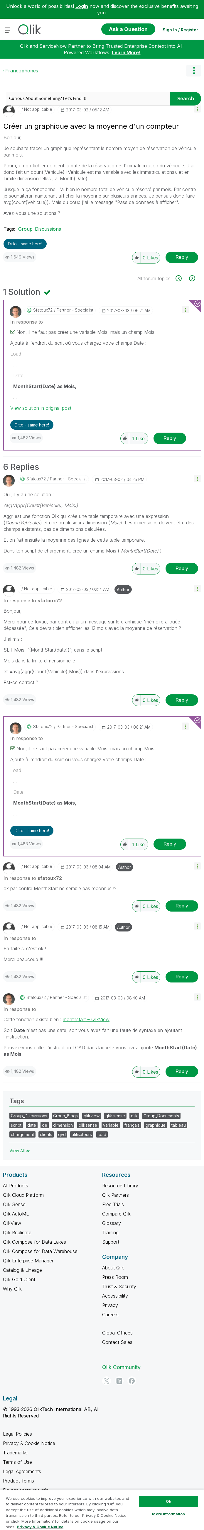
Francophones (21, 71)
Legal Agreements (22, 1471)
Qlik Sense (14, 1204)
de (44, 1125)
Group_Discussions (39, 229)
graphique (156, 1125)
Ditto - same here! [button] (25, 243)
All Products (15, 1186)
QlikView (12, 1223)
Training (110, 1232)
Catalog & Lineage (22, 1270)
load (102, 1134)
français (132, 1125)
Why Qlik (12, 1289)
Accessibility (115, 1296)
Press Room (115, 1277)
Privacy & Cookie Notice (29, 1443)
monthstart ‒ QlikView (86, 1019)
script (16, 1125)
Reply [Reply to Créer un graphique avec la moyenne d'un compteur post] (182, 257)
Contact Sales (117, 1342)
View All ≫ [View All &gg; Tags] (19, 1150)
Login (81, 6)
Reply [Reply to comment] (169, 438)
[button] (197, 109)
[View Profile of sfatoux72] (43, 310)
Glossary (111, 1223)
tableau (178, 1125)
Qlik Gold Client (19, 1279)
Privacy (110, 1305)
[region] (102, 1509)
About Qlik (113, 1268)
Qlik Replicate (17, 1232)
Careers (110, 1315)
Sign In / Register (180, 29)
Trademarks (15, 1453)
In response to (26, 322)
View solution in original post (40, 408)
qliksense (88, 1125)
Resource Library (120, 1186)
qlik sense (115, 1115)
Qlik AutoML (16, 1214)
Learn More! (126, 52)
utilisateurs (82, 1134)
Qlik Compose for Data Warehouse (40, 1251)
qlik (134, 1115)
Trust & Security (119, 1286)
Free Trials (113, 1204)
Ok (168, 1501)
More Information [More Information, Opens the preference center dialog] (168, 1514)
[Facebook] (131, 1380)
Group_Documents (161, 1115)
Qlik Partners (115, 1195)
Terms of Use (17, 1462)
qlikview (92, 1115)
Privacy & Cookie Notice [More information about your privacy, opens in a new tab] (40, 1526)
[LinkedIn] (119, 1380)
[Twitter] (106, 1380)
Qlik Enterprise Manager (28, 1261)
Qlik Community (121, 1367)
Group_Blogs (65, 1115)
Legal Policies (17, 1434)
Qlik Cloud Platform (23, 1195)
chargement (22, 1134)
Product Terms (18, 1481)
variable (111, 1125)
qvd (62, 1134)
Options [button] (193, 70)
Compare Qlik (116, 1214)
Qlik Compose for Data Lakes (34, 1242)
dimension (63, 1125)
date (31, 1125)
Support (110, 1242)
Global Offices (117, 1333)
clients (46, 1134)
